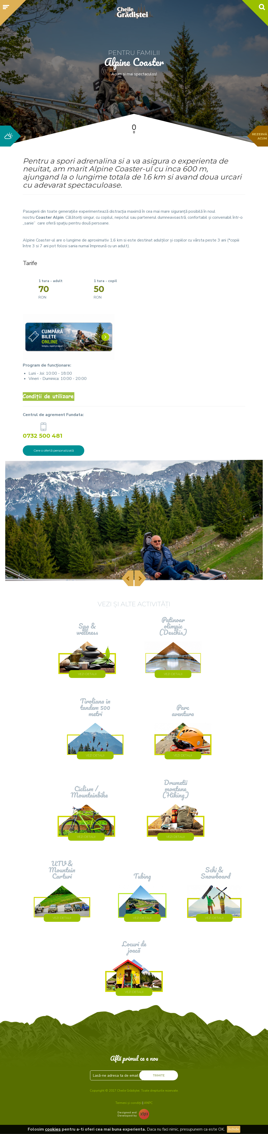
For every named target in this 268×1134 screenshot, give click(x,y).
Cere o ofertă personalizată (54, 450)
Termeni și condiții (128, 1103)
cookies (53, 1129)
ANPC (148, 1103)
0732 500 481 (43, 435)
